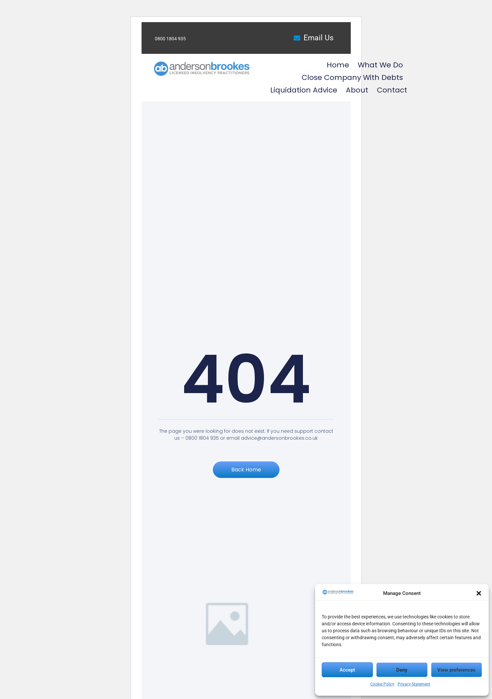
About (357, 90)
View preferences (456, 670)
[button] (479, 593)
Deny (401, 670)
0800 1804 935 (170, 38)
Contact (392, 90)
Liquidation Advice (303, 90)
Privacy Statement (414, 684)
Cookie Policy (382, 684)
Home (338, 65)
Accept (347, 670)
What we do (380, 65)
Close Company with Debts (352, 77)
